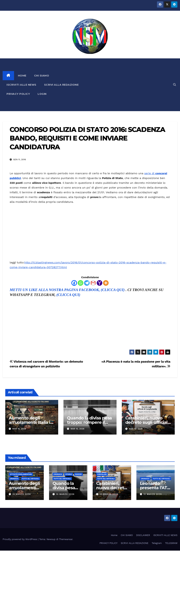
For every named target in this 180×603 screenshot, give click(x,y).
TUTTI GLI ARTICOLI (30, 479)
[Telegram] (87, 283)
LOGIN (42, 93)
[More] (106, 283)
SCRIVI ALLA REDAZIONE (61, 84)
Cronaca (14, 479)
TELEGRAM (171, 543)
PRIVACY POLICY (18, 93)
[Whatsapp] (80, 283)
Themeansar (66, 539)
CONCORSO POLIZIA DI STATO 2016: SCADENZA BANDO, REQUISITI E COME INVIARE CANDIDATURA (87, 138)
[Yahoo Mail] (99, 283)
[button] (174, 84)
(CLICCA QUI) (68, 295)
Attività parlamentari (21, 474)
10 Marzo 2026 (21, 494)
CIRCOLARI (102, 474)
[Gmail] (93, 283)
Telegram (157, 543)
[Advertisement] (129, 84)
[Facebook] (74, 283)
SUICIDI (78, 474)
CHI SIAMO (41, 75)
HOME (22, 75)
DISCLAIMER (143, 535)
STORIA (68, 474)
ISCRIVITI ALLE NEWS (21, 84)
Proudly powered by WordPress (20, 539)
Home (114, 535)
